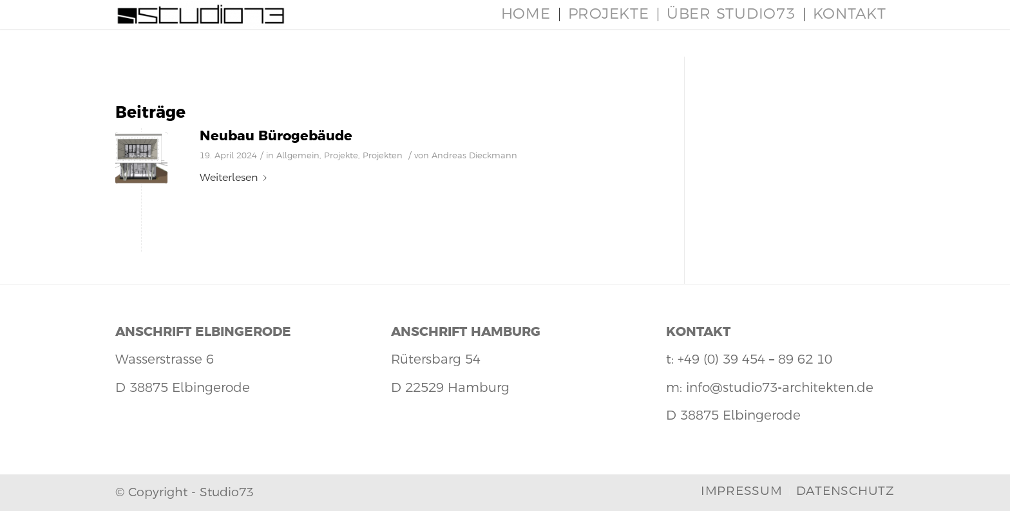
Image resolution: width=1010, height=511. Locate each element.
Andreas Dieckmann (474, 156)
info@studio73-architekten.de (779, 388)
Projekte (341, 156)
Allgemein (297, 156)
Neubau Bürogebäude (276, 136)
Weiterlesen (236, 178)
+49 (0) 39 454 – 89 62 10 (755, 360)
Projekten (383, 156)
